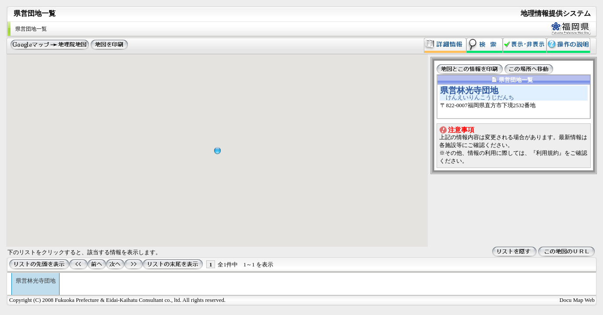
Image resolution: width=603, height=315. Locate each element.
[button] (217, 150)
